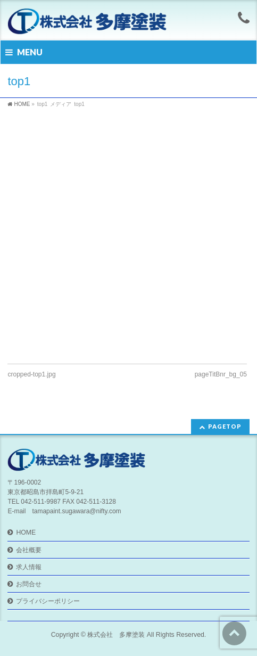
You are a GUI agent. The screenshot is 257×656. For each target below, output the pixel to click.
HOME (26, 532)
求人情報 (29, 567)
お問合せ (29, 584)
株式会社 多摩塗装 (116, 634)
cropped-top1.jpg (31, 374)
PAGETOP (225, 426)
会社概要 (29, 550)
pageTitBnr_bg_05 (221, 374)
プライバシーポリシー (48, 601)
